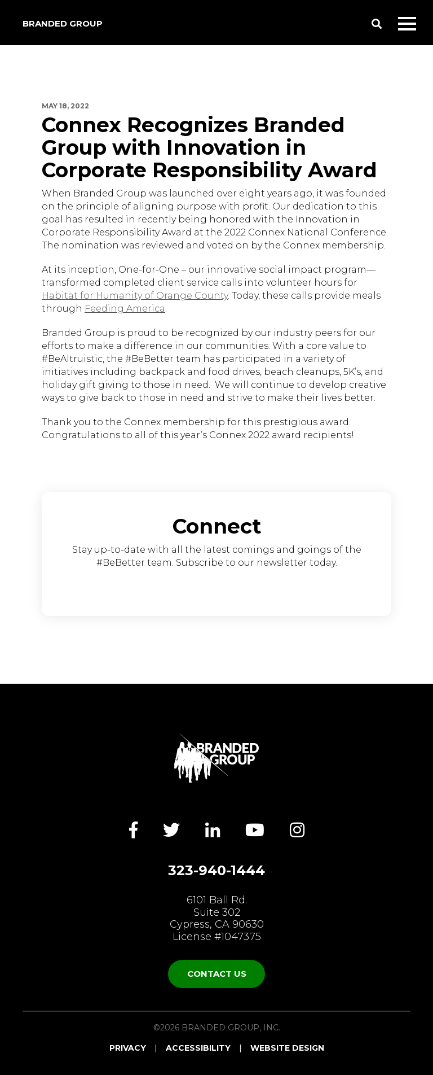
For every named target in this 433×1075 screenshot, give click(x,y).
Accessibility (198, 1047)
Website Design (287, 1047)
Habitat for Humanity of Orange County (135, 295)
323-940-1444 (216, 870)
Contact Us (216, 973)
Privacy (127, 1047)
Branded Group (63, 23)
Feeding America (125, 308)
